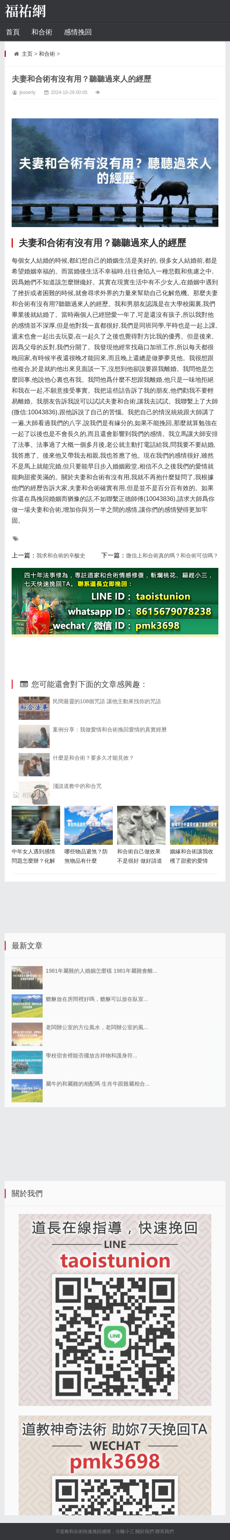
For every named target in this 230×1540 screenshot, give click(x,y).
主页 (27, 54)
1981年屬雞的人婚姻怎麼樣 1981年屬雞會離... (101, 1049)
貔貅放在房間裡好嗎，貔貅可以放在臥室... (97, 1078)
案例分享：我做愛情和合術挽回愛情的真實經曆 (110, 792)
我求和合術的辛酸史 (60, 555)
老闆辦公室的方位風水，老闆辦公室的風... (97, 1106)
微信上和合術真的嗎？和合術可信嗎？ (172, 555)
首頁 (13, 32)
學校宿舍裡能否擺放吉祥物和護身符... (91, 1134)
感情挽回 (78, 32)
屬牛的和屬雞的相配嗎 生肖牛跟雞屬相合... (98, 1162)
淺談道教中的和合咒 (77, 848)
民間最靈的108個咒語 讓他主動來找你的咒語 (107, 764)
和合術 (41, 32)
